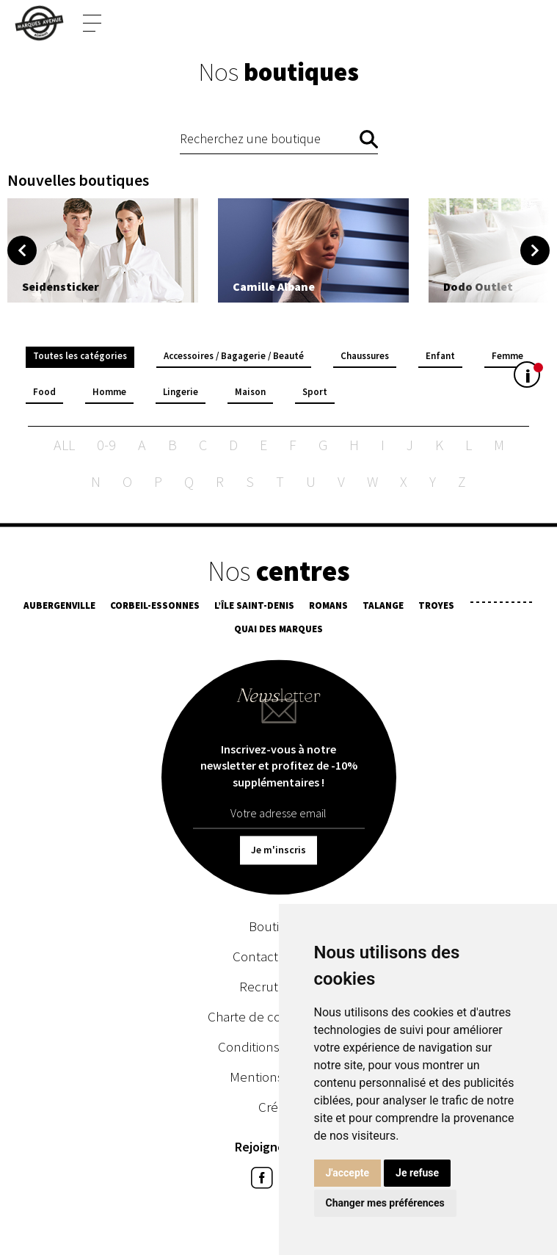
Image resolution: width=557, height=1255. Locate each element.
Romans (328, 607)
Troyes (436, 607)
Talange (383, 607)
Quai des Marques (278, 631)
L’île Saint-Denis (254, 607)
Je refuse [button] (417, 1173)
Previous (22, 250)
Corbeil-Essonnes (155, 607)
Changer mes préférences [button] (385, 1203)
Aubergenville (59, 607)
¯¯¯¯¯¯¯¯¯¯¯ (501, 607)
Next (535, 250)
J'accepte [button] (348, 1173)
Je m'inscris (278, 851)
